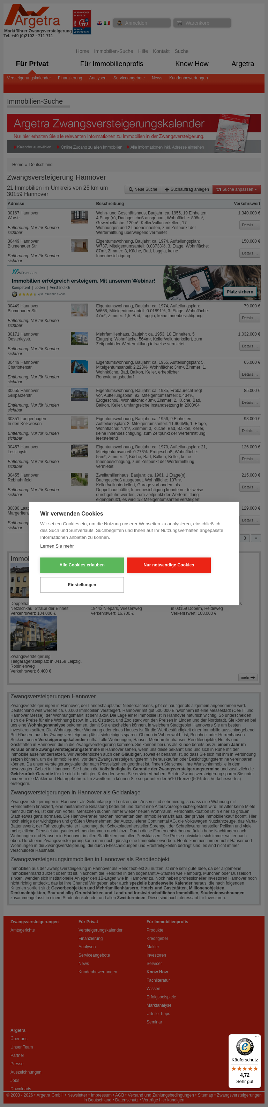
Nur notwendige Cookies (146, 565)
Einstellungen (74, 584)
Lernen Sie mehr (57, 546)
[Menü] (257, 1038)
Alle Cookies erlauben (74, 565)
